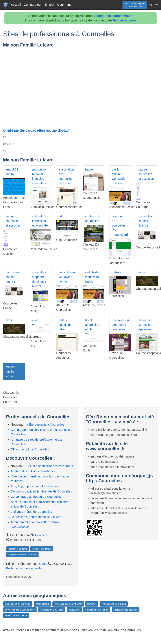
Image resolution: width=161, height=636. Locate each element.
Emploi (49, 4)
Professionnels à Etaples (125, 610)
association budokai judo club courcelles (39, 176)
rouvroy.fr (91, 604)
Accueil (16, 4)
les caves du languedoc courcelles (120, 324)
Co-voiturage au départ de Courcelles (36, 496)
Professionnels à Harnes (97, 610)
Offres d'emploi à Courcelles (30, 449)
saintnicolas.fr (42, 604)
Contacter (41, 535)
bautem (90, 169)
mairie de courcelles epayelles (145, 324)
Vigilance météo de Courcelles (31, 511)
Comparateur (33, 4)
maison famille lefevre (10, 371)
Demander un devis (17, 549)
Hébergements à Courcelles (45, 424)
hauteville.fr (74, 610)
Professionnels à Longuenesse (20, 610)
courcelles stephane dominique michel (39, 279)
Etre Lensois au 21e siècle (17, 604)
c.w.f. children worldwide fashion (118, 176)
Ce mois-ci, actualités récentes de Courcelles (41, 491)
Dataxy (42, 563)
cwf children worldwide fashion (67, 277)
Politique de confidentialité (113, 15)
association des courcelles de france (66, 176)
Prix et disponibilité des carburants (49, 466)
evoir (141, 272)
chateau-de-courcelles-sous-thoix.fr (37, 130)
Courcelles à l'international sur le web (36, 517)
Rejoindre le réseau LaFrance (22, 554)
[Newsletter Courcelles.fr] (150, 4)
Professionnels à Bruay (16, 615)
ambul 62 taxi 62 (12, 172)
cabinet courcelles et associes (146, 174)
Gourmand (64, 4)
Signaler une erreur (41, 549)
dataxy (116, 272)
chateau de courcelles (92, 219)
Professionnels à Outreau (114, 604)
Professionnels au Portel (51, 610)
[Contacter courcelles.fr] (156, 4)
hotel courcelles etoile (92, 324)
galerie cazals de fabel (65, 324)
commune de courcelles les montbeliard (120, 225)
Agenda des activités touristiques (33, 471)
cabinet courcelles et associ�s (40, 221)
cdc (61, 216)
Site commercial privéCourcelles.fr (134, 5)
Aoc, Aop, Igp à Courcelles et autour (35, 486)
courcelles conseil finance (145, 221)
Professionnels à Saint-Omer (68, 604)
